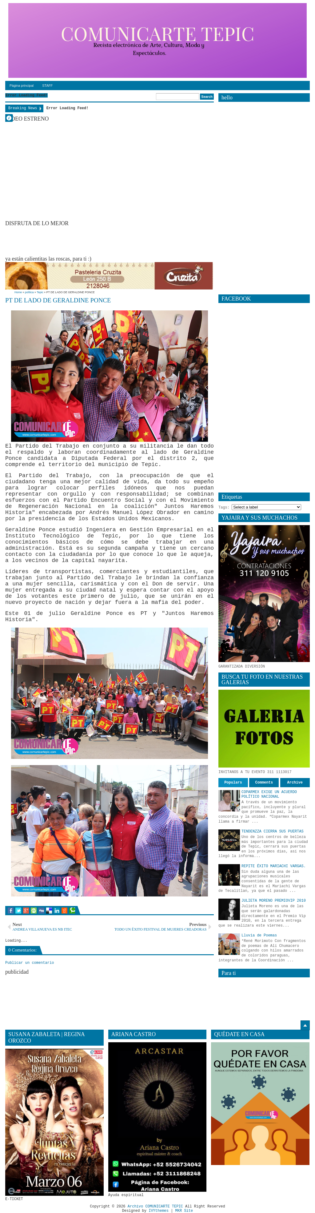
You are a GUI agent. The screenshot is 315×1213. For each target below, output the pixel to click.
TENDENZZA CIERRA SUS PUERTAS (272, 831)
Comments (264, 782)
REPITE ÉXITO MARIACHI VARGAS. (273, 866)
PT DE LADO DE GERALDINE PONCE (58, 300)
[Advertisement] (117, 240)
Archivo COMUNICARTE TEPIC (155, 1206)
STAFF (47, 85)
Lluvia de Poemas (259, 935)
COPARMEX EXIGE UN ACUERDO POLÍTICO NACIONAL (269, 794)
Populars (233, 782)
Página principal (22, 85)
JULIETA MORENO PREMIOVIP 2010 (273, 901)
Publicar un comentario (29, 963)
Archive (295, 782)
